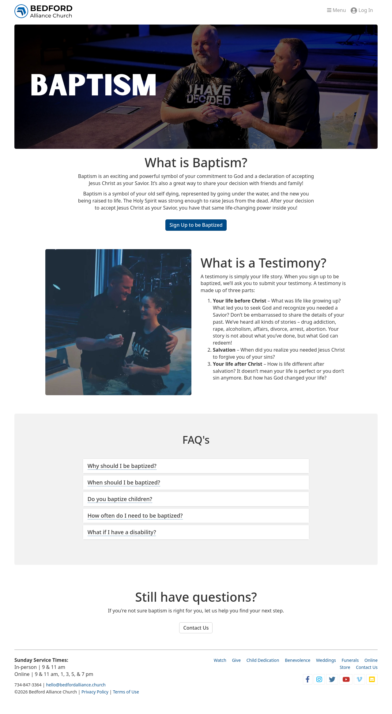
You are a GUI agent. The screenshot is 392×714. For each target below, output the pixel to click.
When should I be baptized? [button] (124, 482)
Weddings (326, 660)
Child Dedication (263, 660)
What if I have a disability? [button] (122, 532)
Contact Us (196, 627)
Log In (366, 10)
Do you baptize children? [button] (120, 499)
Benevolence (297, 660)
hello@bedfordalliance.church (76, 685)
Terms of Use (126, 692)
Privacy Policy (94, 692)
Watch (220, 660)
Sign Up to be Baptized (195, 225)
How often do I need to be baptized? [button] (135, 515)
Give (236, 660)
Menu (336, 10)
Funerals (350, 660)
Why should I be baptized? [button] (122, 465)
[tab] (196, 466)
